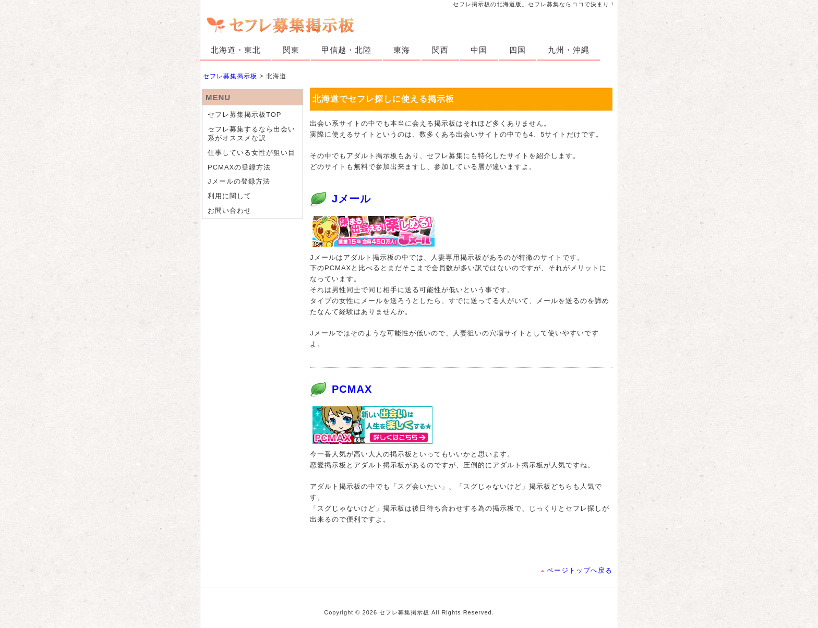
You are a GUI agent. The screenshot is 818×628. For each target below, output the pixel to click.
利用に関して (229, 196)
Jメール (351, 198)
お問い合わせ (229, 210)
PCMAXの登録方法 (239, 167)
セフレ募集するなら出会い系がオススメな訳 (251, 133)
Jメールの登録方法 (239, 181)
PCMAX (352, 389)
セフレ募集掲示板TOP (245, 114)
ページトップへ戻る (579, 570)
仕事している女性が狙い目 (251, 152)
